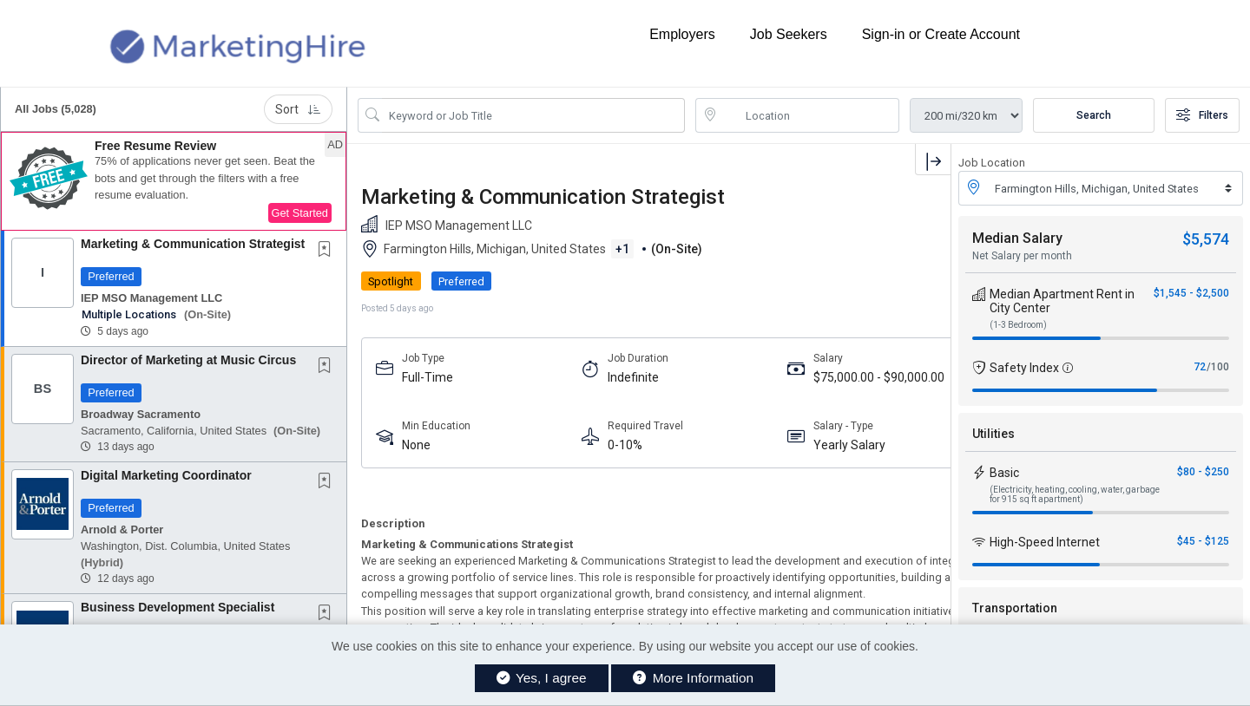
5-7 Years (848, 377)
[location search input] (809, 115)
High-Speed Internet (1045, 542)
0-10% (559, 445)
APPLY (890, 281)
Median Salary (1017, 238)
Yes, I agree (542, 677)
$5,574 (1205, 239)
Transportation (1014, 608)
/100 (1218, 367)
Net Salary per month (1022, 256)
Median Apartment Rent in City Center (1062, 301)
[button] (173, 181)
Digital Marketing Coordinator (166, 475)
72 (1200, 367)
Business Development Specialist (177, 607)
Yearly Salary (718, 445)
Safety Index (1024, 368)
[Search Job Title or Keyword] (533, 115)
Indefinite (567, 377)
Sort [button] (298, 109)
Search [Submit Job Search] (1093, 115)
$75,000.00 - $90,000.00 (716, 377)
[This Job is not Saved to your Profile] (328, 251)
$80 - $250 (1203, 472)
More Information (693, 677)
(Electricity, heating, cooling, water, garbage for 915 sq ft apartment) (1075, 494)
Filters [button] (1202, 115)
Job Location (991, 162)
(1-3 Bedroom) (1018, 325)
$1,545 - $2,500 (1191, 293)
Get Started (300, 212)
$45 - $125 (1203, 541)
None (416, 445)
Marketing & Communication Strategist (193, 244)
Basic (1004, 473)
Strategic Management (859, 445)
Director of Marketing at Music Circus (188, 360)
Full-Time (427, 377)
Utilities (993, 434)
